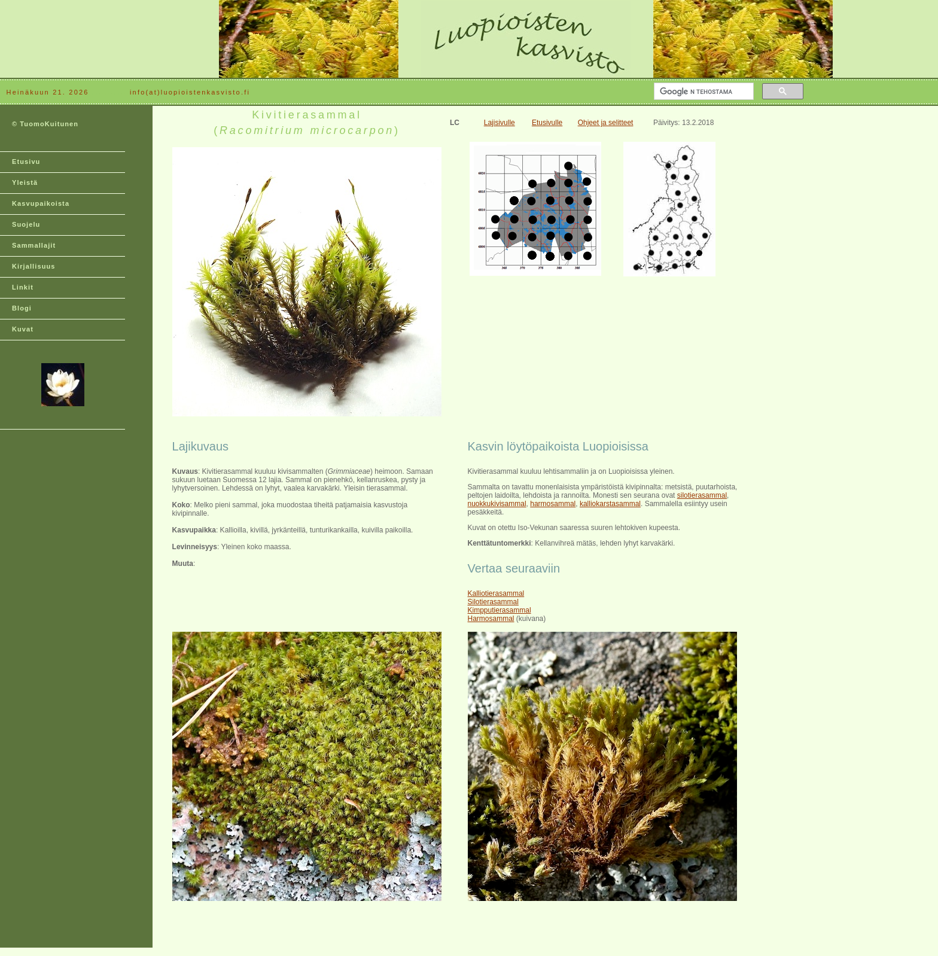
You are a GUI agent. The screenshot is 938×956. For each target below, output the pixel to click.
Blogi (22, 308)
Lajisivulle (499, 122)
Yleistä (25, 182)
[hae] (702, 91)
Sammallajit (34, 245)
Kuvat (23, 329)
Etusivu (26, 161)
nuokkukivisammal (497, 504)
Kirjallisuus (34, 266)
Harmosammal (491, 618)
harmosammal (552, 504)
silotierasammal (702, 495)
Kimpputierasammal (499, 610)
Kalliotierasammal (496, 593)
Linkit (23, 287)
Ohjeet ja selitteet (606, 122)
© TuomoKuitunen (45, 123)
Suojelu (26, 224)
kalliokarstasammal (610, 504)
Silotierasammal (493, 602)
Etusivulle (547, 122)
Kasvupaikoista (40, 203)
